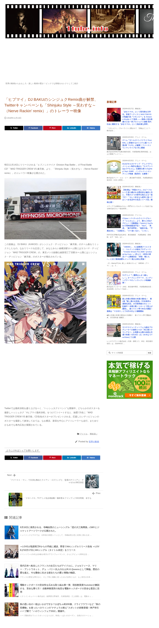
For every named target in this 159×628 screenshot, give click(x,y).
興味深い (93, 434)
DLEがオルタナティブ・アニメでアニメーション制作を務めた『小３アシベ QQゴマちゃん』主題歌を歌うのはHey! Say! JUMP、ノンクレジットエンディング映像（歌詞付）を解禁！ (137, 169)
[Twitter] (14, 128)
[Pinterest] (52, 128)
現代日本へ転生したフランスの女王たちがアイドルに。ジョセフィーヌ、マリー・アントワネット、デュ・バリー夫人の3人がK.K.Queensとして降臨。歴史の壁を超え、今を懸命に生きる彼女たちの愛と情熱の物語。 (59, 569)
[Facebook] (33, 128)
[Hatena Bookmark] (91, 128)
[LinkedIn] (71, 128)
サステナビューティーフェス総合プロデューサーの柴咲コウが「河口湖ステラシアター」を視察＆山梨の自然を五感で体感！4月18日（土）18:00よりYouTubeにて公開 (137, 332)
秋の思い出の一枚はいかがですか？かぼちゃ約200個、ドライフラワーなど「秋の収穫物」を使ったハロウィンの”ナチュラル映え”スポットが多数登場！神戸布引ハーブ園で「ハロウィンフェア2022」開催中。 (60, 607)
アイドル (84, 434)
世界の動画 (94, 441)
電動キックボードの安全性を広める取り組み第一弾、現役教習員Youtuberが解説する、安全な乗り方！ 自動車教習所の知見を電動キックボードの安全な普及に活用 (59, 588)
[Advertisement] (79, 62)
